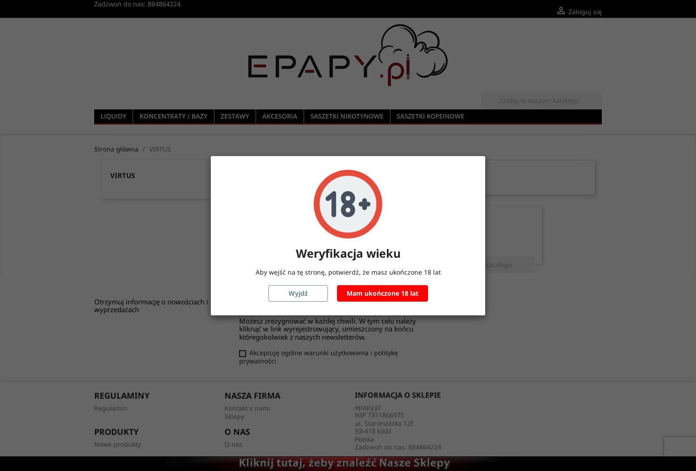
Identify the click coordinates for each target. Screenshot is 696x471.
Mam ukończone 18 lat (382, 293)
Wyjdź (298, 293)
